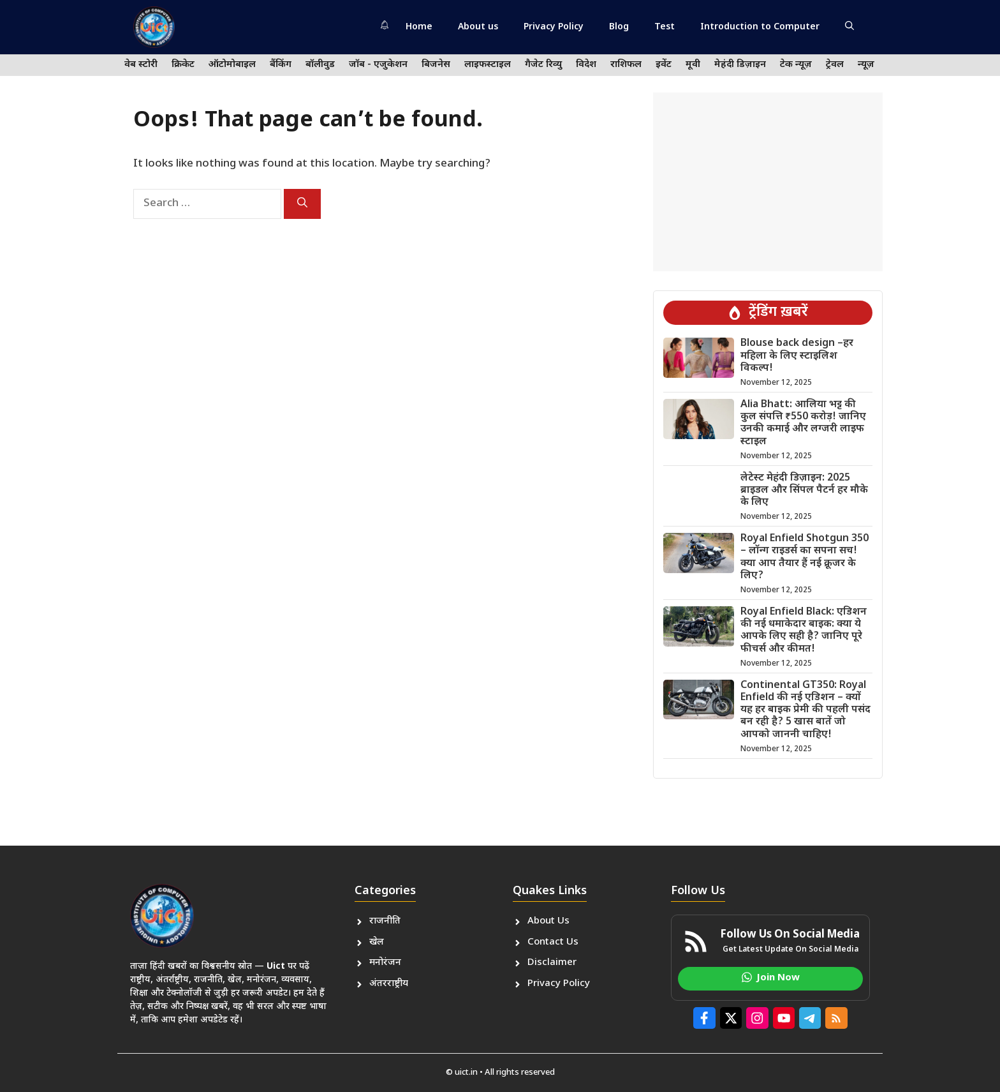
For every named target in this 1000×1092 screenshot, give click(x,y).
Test (664, 27)
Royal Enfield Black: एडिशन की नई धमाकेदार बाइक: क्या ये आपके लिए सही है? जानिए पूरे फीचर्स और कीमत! (803, 631)
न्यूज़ (866, 65)
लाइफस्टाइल (487, 65)
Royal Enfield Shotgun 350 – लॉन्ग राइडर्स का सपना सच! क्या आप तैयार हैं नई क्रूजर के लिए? (804, 557)
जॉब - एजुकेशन (378, 65)
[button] (849, 27)
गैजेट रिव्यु (543, 65)
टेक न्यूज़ (796, 65)
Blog (619, 27)
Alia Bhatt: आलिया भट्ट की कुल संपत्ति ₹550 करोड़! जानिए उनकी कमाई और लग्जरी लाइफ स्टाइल (803, 423)
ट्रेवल (835, 65)
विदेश (586, 65)
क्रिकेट (183, 65)
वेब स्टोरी (141, 65)
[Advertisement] (768, 182)
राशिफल (626, 65)
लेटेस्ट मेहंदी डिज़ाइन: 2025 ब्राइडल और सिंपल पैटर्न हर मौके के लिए (804, 490)
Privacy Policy (554, 27)
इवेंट (664, 65)
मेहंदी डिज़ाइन (740, 65)
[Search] (302, 204)
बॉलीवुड (320, 65)
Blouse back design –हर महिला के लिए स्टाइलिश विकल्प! (796, 356)
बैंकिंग (280, 65)
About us (478, 27)
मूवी (693, 65)
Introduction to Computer (760, 27)
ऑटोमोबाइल (232, 65)
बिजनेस (436, 65)
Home (419, 27)
